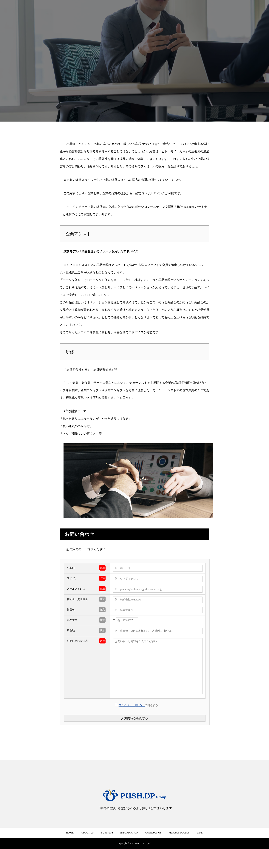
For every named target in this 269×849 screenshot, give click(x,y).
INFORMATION (129, 832)
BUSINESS (107, 832)
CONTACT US (153, 832)
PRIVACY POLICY (179, 832)
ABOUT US (87, 832)
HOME (70, 832)
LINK (200, 832)
